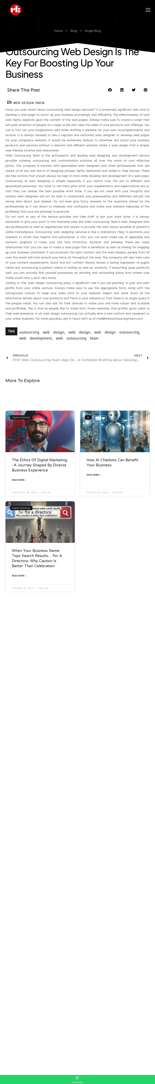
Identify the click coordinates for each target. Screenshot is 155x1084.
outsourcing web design (41, 338)
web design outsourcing (116, 338)
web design (79, 338)
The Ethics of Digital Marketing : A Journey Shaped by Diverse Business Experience (39, 537)
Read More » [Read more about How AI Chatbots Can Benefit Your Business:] (94, 546)
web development (35, 344)
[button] (110, 90)
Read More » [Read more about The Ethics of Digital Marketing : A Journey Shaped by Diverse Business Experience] (19, 551)
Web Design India (29, 103)
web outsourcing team (77, 344)
